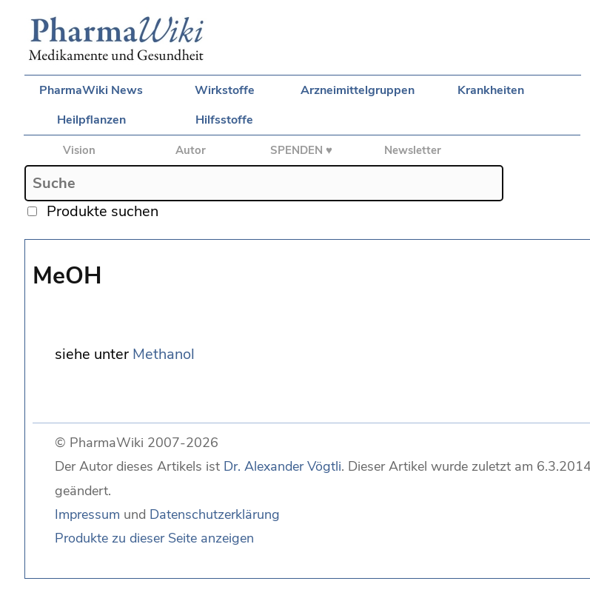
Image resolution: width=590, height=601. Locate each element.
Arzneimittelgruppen (358, 90)
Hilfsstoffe (224, 120)
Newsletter (412, 150)
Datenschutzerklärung (215, 514)
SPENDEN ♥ (301, 150)
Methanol (164, 354)
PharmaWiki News (91, 90)
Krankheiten (490, 90)
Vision (79, 150)
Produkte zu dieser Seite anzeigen (154, 538)
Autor (190, 150)
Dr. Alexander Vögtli (282, 466)
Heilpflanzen (91, 120)
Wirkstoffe (225, 90)
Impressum (87, 514)
